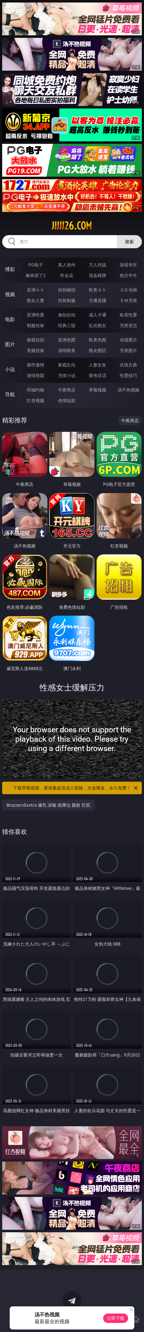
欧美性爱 (128, 315)
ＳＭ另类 (128, 300)
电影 (10, 319)
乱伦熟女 (97, 325)
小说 (10, 369)
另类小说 (66, 375)
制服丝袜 (35, 325)
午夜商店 (66, 390)
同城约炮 (35, 390)
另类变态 (128, 325)
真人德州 (66, 265)
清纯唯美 (66, 350)
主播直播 (97, 300)
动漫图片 (128, 340)
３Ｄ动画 (128, 290)
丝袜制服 (66, 300)
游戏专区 (128, 265)
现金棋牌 (97, 275)
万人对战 (97, 265)
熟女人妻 (35, 300)
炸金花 (66, 275)
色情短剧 (66, 400)
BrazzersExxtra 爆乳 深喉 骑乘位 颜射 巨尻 (48, 805)
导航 (10, 394)
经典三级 (66, 325)
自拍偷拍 (66, 290)
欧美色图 (97, 340)
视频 (10, 294)
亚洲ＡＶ (35, 290)
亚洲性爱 (35, 315)
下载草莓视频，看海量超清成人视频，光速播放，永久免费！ (76, 788)
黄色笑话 (97, 375)
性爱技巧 (128, 375)
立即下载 (115, 1318)
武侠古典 (128, 365)
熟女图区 (97, 350)
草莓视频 (97, 390)
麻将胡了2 (36, 275)
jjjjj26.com (72, 225)
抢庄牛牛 (128, 275)
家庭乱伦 (66, 365)
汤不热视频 (128, 390)
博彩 (10, 269)
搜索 (129, 242)
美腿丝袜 (35, 350)
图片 (10, 344)
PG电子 (35, 265)
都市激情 (35, 365)
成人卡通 (97, 315)
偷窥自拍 (35, 340)
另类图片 (128, 350)
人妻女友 (97, 365)
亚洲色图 (66, 340)
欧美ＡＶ (97, 290)
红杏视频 (35, 400)
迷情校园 (35, 375)
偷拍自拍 (66, 315)
